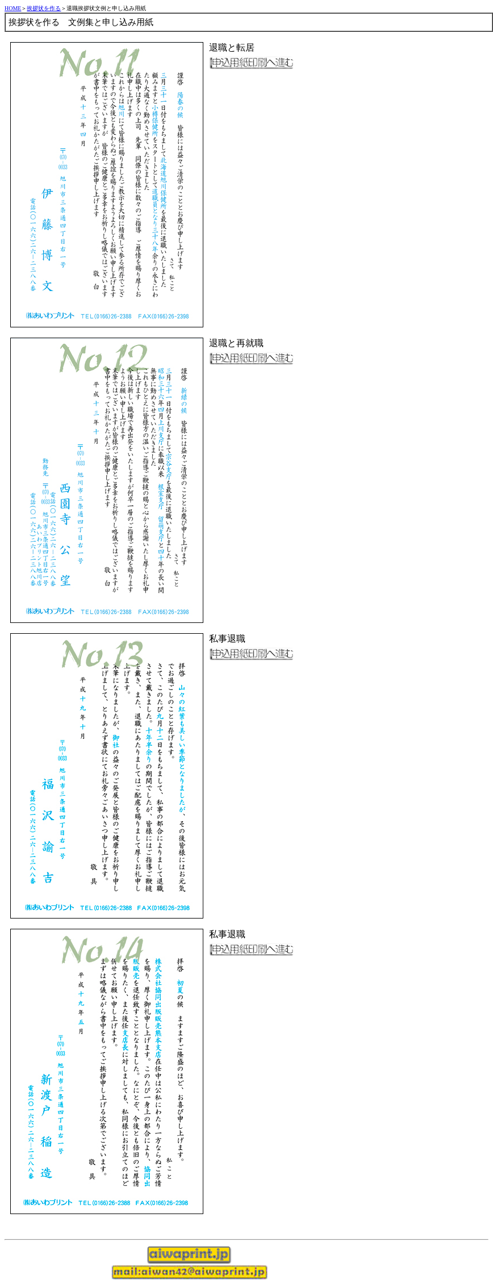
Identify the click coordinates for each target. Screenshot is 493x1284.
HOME (13, 8)
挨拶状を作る (44, 8)
